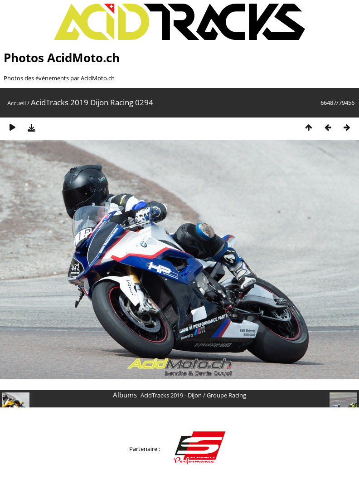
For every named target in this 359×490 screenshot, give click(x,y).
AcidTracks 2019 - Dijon (171, 395)
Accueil (16, 103)
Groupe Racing (226, 395)
